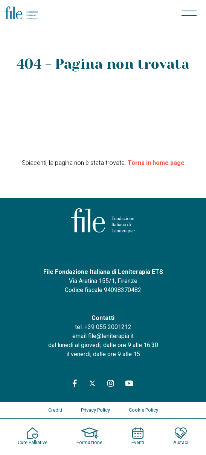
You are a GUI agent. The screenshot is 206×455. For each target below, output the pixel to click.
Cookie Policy (143, 410)
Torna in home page (156, 162)
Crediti (55, 410)
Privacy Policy (95, 410)
